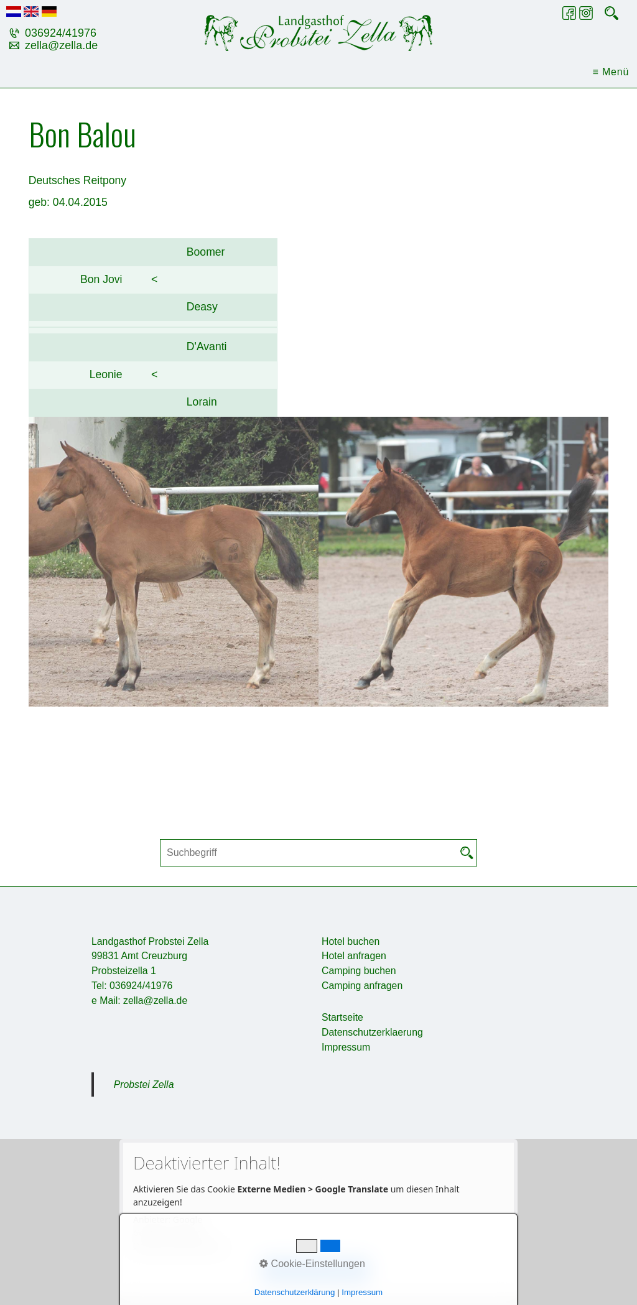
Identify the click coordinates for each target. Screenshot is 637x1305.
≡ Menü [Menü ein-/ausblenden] (611, 72)
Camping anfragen (362, 985)
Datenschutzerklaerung (372, 1032)
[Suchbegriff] (318, 852)
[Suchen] (467, 852)
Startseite (342, 1017)
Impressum (346, 1047)
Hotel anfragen (354, 955)
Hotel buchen (350, 941)
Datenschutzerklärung (178, 1246)
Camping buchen (359, 970)
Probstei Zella (144, 1084)
